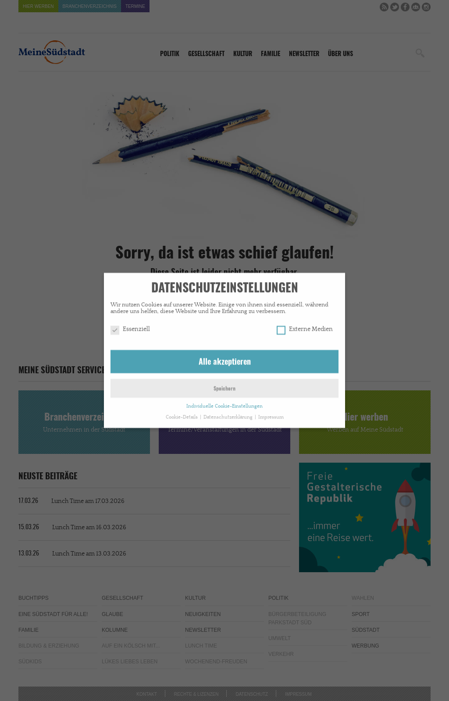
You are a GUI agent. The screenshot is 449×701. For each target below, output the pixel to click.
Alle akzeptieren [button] (225, 359)
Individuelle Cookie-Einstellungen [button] (224, 402)
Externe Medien (305, 325)
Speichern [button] (224, 385)
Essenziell (130, 325)
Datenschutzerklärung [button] (228, 413)
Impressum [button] (271, 413)
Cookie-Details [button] (182, 413)
